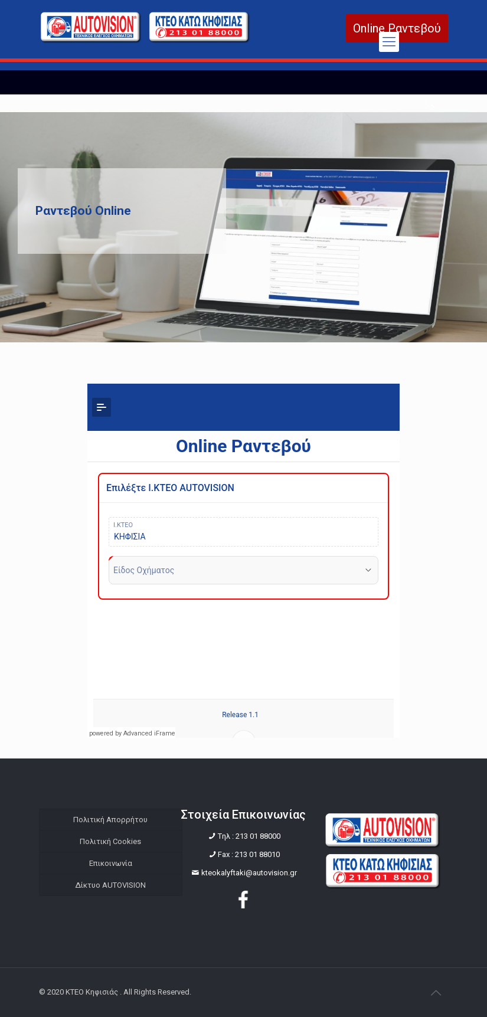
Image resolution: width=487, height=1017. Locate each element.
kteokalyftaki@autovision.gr (249, 872)
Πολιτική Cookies (110, 841)
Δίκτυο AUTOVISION (110, 885)
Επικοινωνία (110, 863)
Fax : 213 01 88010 (249, 854)
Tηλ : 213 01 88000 (249, 836)
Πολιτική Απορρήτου (110, 819)
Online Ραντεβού (397, 28)
